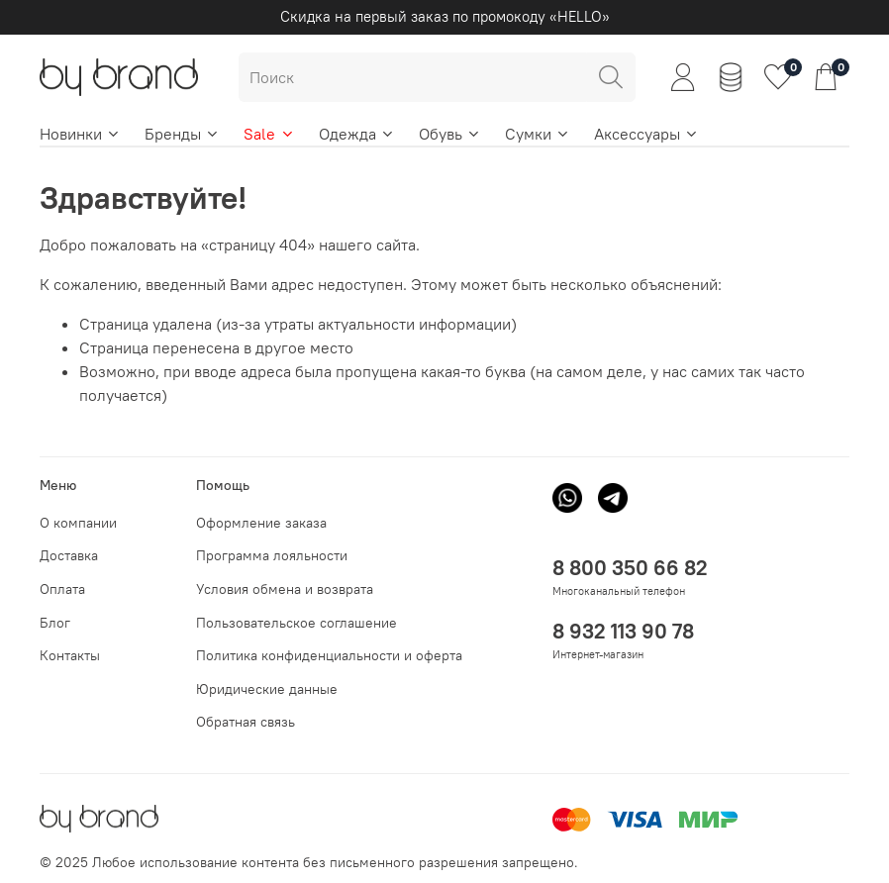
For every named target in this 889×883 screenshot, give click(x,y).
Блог (55, 623)
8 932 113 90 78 (623, 631)
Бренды (182, 134)
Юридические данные (267, 689)
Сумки (537, 134)
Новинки (80, 134)
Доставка (69, 555)
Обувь (450, 134)
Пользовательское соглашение (296, 623)
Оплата (62, 589)
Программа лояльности (271, 555)
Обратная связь (245, 722)
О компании (78, 523)
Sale (269, 134)
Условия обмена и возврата (284, 589)
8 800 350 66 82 (630, 567)
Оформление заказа (261, 523)
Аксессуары (646, 134)
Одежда (357, 134)
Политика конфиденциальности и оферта (329, 655)
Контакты (70, 655)
